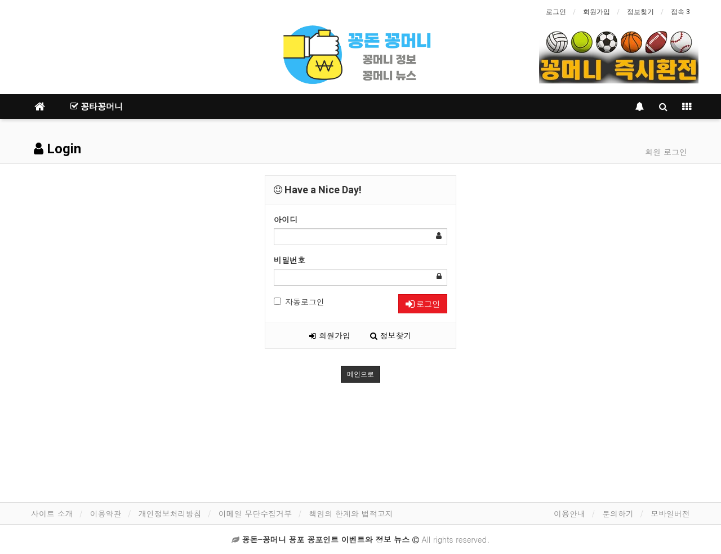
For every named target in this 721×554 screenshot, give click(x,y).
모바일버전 (670, 513)
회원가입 (596, 12)
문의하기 (618, 513)
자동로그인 (299, 301)
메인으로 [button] (360, 374)
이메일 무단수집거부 (255, 513)
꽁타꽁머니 (96, 106)
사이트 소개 (52, 513)
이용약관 (106, 513)
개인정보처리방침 (170, 513)
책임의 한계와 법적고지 (351, 513)
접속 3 (680, 12)
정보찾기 (640, 12)
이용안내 (569, 513)
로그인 (556, 12)
